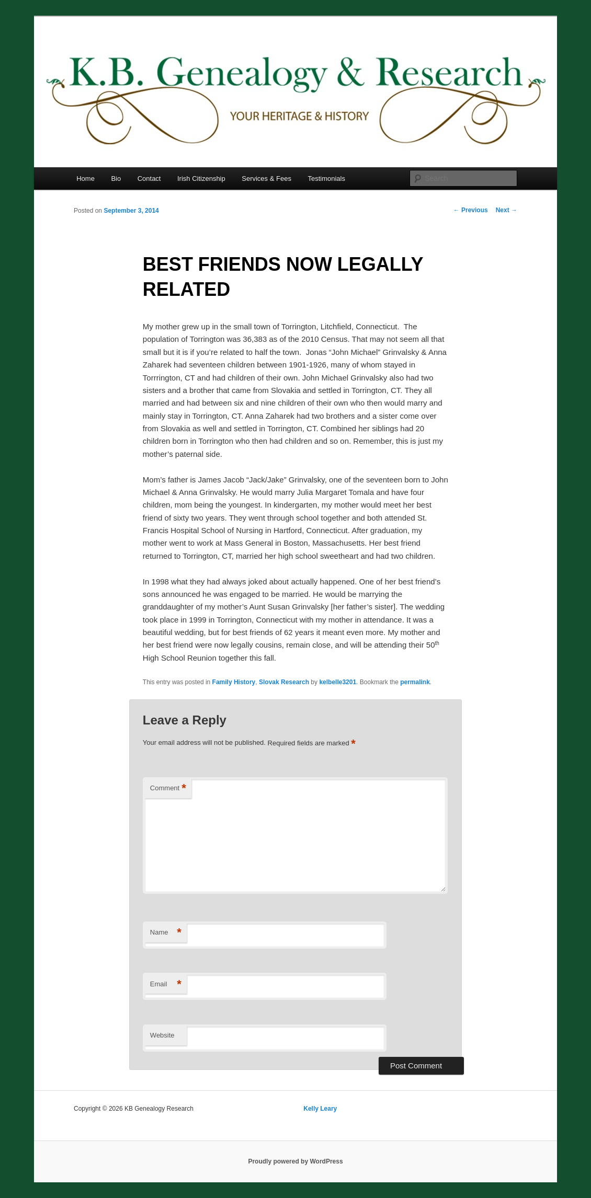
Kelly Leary (320, 1108)
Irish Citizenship (201, 178)
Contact (149, 178)
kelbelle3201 (337, 682)
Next (506, 210)
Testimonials (326, 178)
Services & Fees (266, 178)
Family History (234, 682)
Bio (116, 178)
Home (85, 178)
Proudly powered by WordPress (295, 1161)
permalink (415, 682)
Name (165, 932)
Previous (470, 210)
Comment (168, 788)
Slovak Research (284, 682)
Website (162, 1035)
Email (165, 984)
